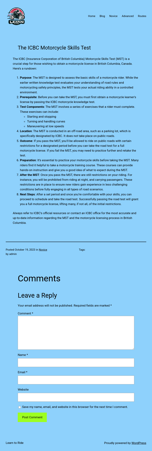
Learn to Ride (14, 443)
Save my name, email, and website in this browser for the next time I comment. (75, 407)
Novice (43, 249)
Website (23, 389)
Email (22, 372)
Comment (25, 313)
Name (23, 355)
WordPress (139, 443)
